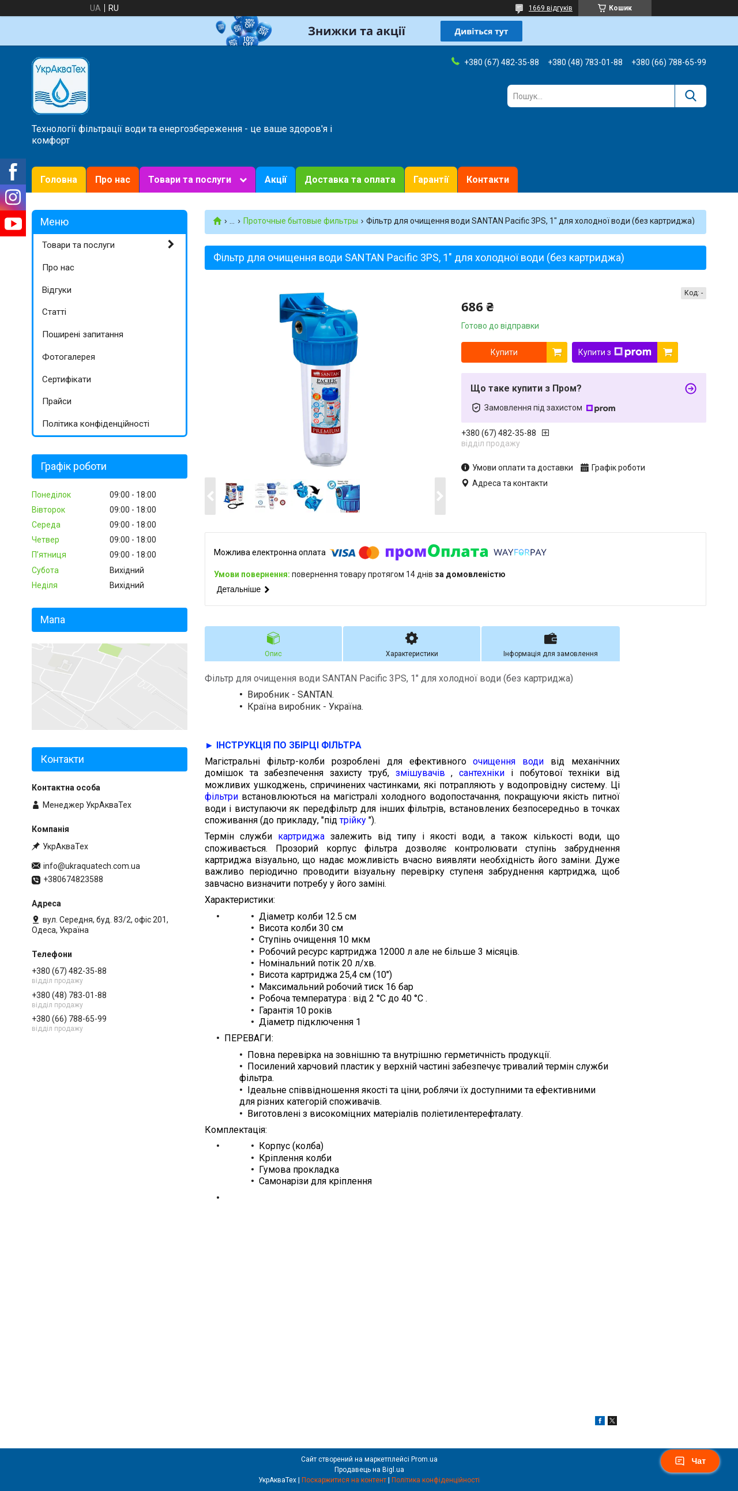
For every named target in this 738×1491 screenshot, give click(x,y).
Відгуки (56, 290)
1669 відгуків (551, 8)
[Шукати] (690, 96)
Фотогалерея (68, 357)
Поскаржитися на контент (344, 1480)
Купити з (615, 352)
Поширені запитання (82, 334)
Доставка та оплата (350, 179)
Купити (504, 352)
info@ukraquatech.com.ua (91, 866)
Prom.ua (424, 1459)
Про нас (112, 179)
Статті (54, 312)
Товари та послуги (189, 179)
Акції (276, 179)
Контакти (487, 179)
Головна (58, 179)
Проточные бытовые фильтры (300, 221)
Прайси (56, 401)
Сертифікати (66, 379)
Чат (690, 1461)
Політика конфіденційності (95, 424)
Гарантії (431, 179)
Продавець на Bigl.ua (369, 1470)
